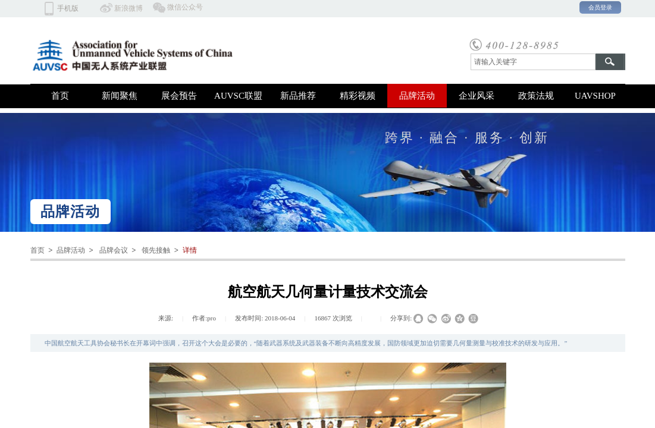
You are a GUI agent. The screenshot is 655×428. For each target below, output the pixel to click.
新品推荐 (298, 95)
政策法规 (536, 95)
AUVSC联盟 (238, 95)
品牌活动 (417, 95)
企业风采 (476, 95)
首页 (60, 95)
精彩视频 (357, 95)
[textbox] (533, 62)
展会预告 (179, 95)
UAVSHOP (595, 95)
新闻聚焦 (119, 95)
